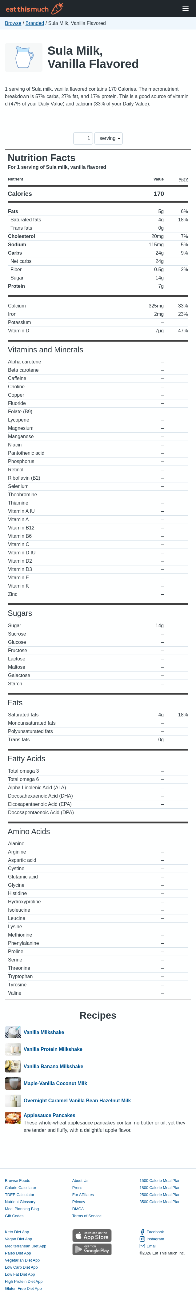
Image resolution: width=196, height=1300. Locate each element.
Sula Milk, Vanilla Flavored (93, 57)
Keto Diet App (17, 1232)
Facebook (151, 1232)
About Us (80, 1180)
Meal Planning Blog (22, 1209)
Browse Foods (17, 1180)
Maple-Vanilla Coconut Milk (55, 1083)
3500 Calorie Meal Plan (159, 1201)
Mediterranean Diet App (25, 1246)
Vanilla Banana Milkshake (53, 1066)
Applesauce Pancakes (49, 1115)
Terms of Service (87, 1216)
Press (77, 1187)
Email (147, 1246)
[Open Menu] (185, 9)
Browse (13, 23)
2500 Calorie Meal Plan (159, 1194)
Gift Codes (14, 1216)
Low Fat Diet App (20, 1274)
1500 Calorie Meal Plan (159, 1180)
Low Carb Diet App (21, 1267)
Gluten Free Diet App (23, 1288)
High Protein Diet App (23, 1281)
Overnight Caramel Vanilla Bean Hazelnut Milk (77, 1101)
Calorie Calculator (20, 1187)
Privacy (78, 1201)
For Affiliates (83, 1194)
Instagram (151, 1239)
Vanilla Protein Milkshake (53, 1049)
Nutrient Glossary (20, 1201)
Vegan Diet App (18, 1239)
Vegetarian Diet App (22, 1260)
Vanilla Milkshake (44, 1032)
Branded (35, 23)
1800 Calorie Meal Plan (159, 1187)
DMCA (78, 1209)
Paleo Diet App (18, 1253)
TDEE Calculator (19, 1194)
